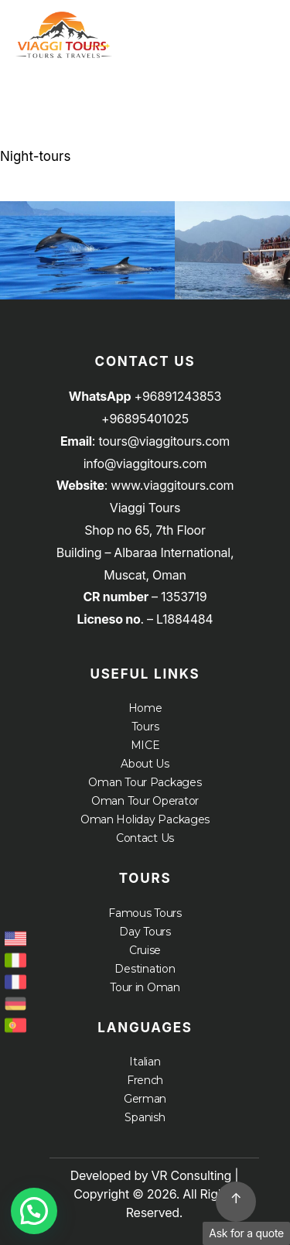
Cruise (145, 950)
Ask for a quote (246, 1233)
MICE (145, 745)
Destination (144, 969)
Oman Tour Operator (145, 801)
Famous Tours (145, 913)
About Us (145, 764)
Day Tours (145, 932)
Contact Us (145, 838)
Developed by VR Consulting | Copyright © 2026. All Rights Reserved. (154, 1194)
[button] (34, 1211)
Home (145, 708)
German (145, 1099)
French (145, 1080)
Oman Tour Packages (144, 782)
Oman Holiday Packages (145, 819)
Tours (145, 727)
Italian (144, 1062)
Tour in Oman (145, 987)
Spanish (145, 1117)
